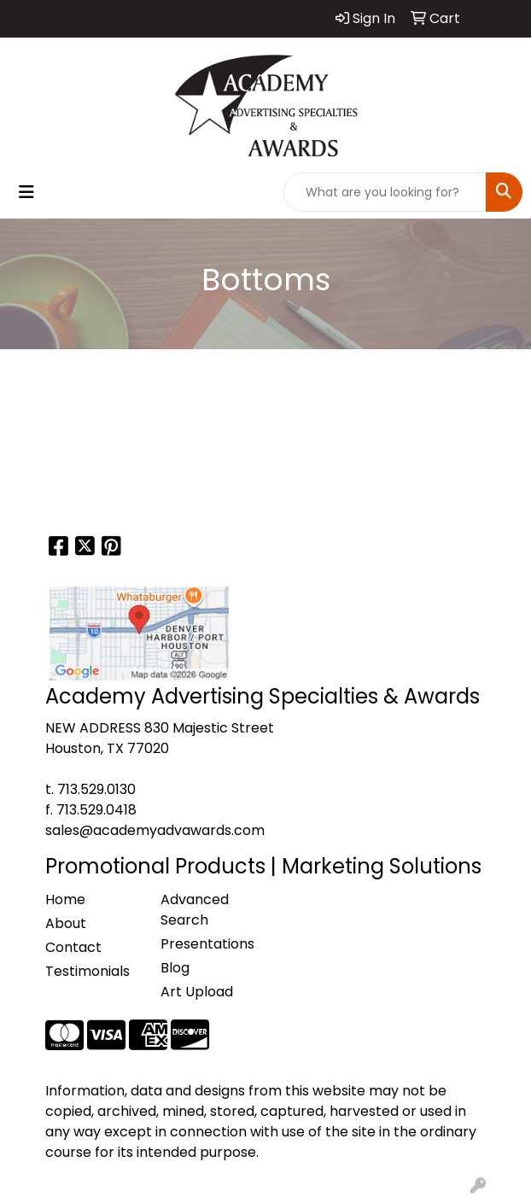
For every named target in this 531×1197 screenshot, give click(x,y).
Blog (175, 968)
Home (65, 899)
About (65, 923)
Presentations (207, 944)
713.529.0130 (96, 789)
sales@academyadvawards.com (155, 830)
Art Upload (196, 991)
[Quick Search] (385, 192)
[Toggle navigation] (26, 192)
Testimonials (87, 971)
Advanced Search (194, 910)
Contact (73, 947)
